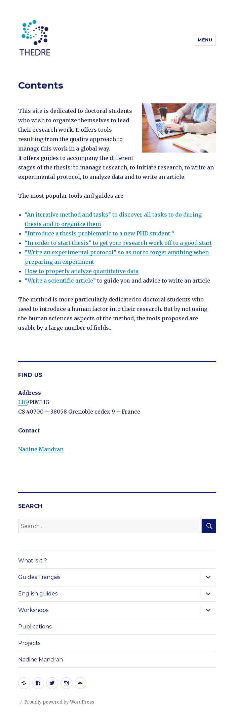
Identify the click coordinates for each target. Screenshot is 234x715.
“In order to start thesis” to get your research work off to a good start (118, 242)
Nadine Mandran (41, 449)
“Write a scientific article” (61, 280)
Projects (29, 643)
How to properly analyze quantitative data (82, 271)
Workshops (33, 610)
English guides (37, 593)
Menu (205, 39)
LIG (22, 402)
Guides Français (39, 577)
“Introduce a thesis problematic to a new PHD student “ (99, 233)
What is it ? (32, 560)
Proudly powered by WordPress (59, 702)
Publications (34, 626)
